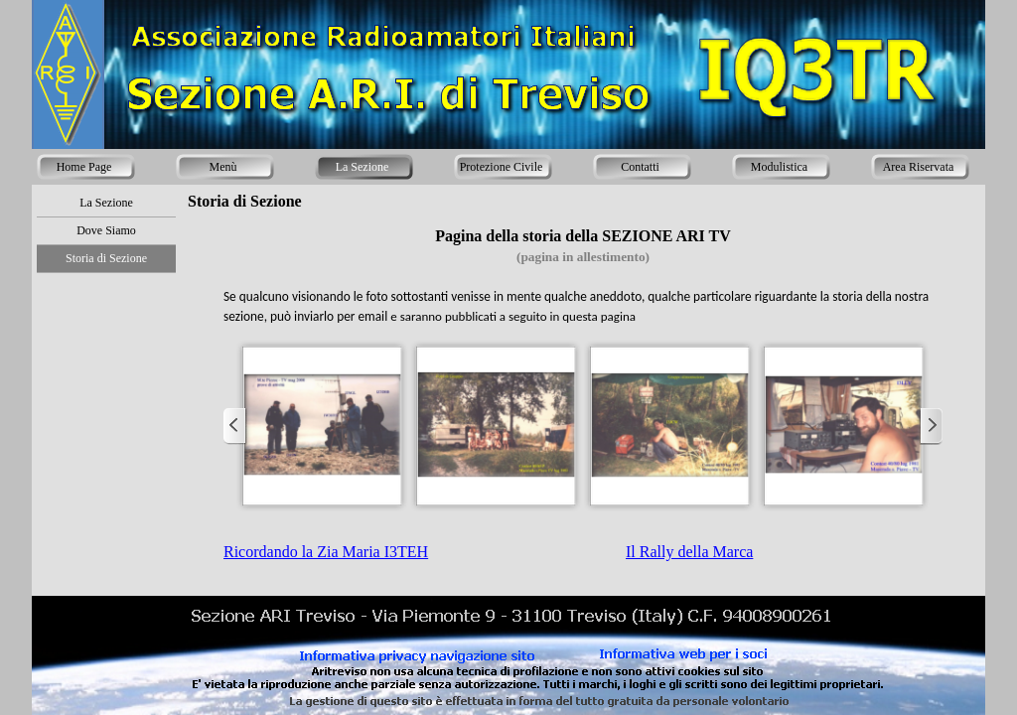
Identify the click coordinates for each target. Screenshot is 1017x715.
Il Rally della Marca (689, 551)
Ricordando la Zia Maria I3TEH (325, 551)
